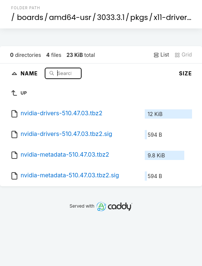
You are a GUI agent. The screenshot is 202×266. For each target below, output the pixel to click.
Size (185, 73)
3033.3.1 (110, 17)
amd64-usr (70, 17)
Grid (183, 54)
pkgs (139, 17)
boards (30, 17)
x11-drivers (172, 17)
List (161, 54)
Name (30, 73)
